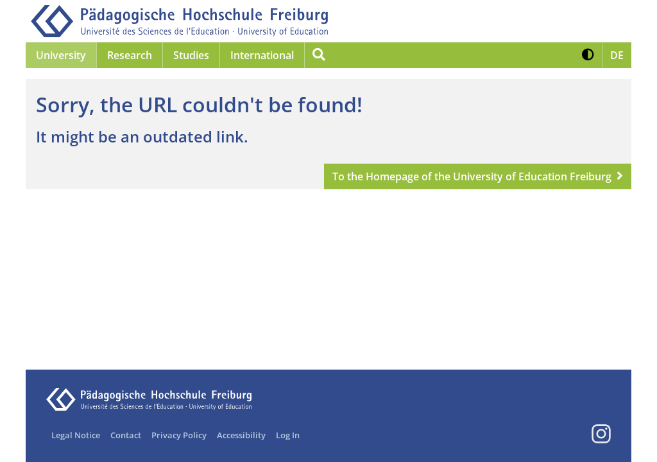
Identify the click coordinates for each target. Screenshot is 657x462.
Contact (125, 435)
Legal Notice (75, 435)
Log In (288, 435)
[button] (588, 55)
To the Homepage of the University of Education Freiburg (471, 176)
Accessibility (241, 435)
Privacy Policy (179, 435)
